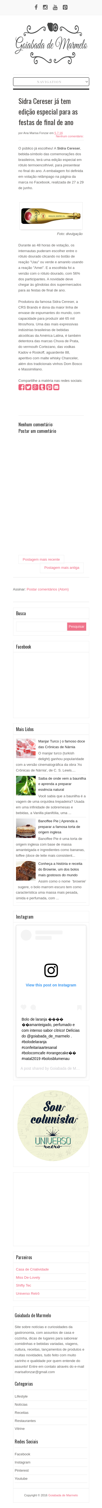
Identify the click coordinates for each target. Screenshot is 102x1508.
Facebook (22, 1454)
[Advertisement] (51, 1209)
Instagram (22, 1462)
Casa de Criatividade (32, 1269)
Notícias (21, 1404)
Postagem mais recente (41, 559)
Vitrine (20, 1429)
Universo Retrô (28, 1293)
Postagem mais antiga (61, 568)
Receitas (22, 1413)
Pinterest (22, 1470)
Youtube (21, 1479)
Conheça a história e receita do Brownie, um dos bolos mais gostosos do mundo (60, 869)
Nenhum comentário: (70, 136)
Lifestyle (21, 1396)
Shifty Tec (23, 1285)
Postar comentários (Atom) (48, 589)
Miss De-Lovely (28, 1277)
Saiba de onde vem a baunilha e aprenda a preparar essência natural (62, 784)
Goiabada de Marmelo (69, 1068)
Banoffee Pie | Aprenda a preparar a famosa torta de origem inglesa (59, 826)
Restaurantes (25, 1421)
